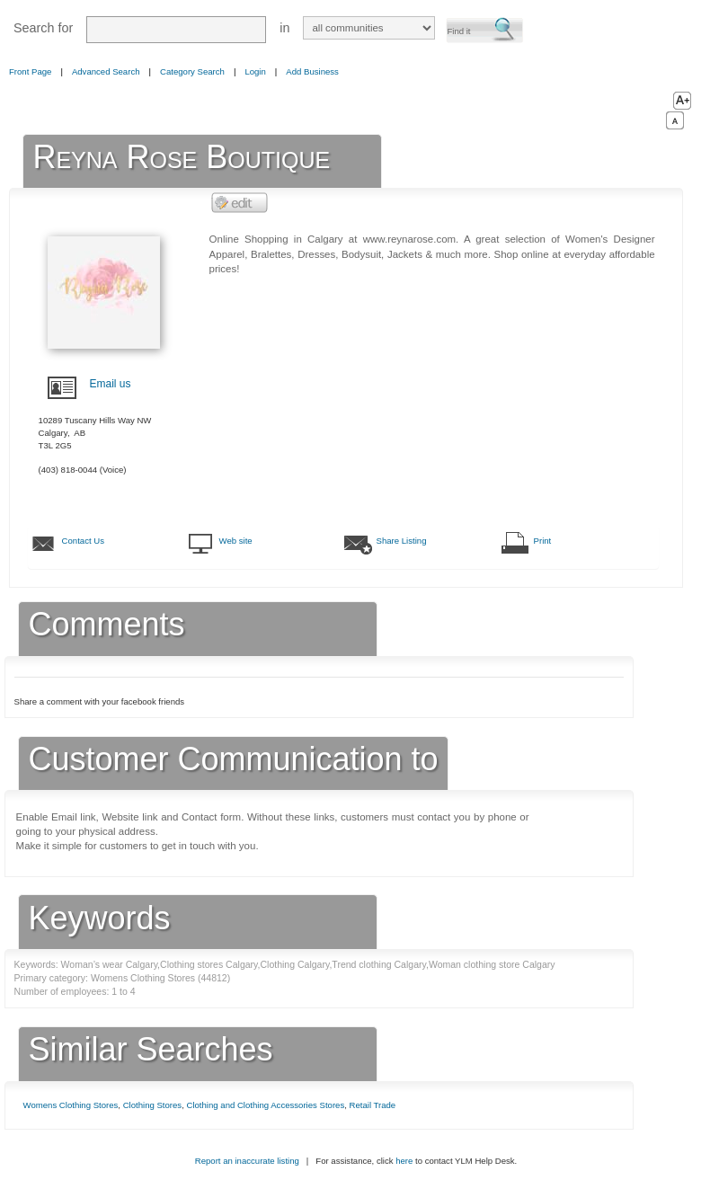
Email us (110, 383)
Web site (236, 541)
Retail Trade (373, 1105)
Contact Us (83, 541)
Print (543, 541)
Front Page (30, 71)
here (404, 1161)
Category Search (192, 71)
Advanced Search (106, 71)
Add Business (312, 71)
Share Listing (402, 541)
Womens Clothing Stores (71, 1105)
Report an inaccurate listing (247, 1161)
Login (254, 71)
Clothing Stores (152, 1105)
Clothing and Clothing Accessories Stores (266, 1105)
